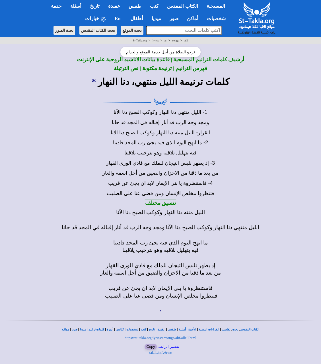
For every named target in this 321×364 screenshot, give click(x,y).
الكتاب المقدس (249, 329)
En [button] (118, 18)
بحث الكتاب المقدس (98, 30)
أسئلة (182, 329)
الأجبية (192, 329)
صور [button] (174, 18)
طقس (172, 329)
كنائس (120, 329)
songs (175, 40)
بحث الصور (64, 30)
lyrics (156, 40)
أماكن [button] (192, 18)
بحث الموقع (132, 30)
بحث (235, 329)
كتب (143, 329)
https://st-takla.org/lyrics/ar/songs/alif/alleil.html (160, 338)
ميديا (83, 329)
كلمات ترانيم (96, 329)
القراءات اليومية (209, 329)
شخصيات (132, 329)
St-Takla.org (140, 40)
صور (74, 329)
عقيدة (161, 329)
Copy (150, 346)
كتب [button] (154, 6)
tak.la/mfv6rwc (160, 352)
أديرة (110, 329)
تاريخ (152, 329)
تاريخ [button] (95, 6)
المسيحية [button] (216, 6)
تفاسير (226, 329)
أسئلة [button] (75, 6)
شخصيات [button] (218, 18)
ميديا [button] (156, 18)
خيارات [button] (95, 19)
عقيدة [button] (114, 6)
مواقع (65, 329)
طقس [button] (135, 6)
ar (165, 40)
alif (186, 40)
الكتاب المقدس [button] (182, 6)
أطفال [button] (136, 18)
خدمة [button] (56, 6)
